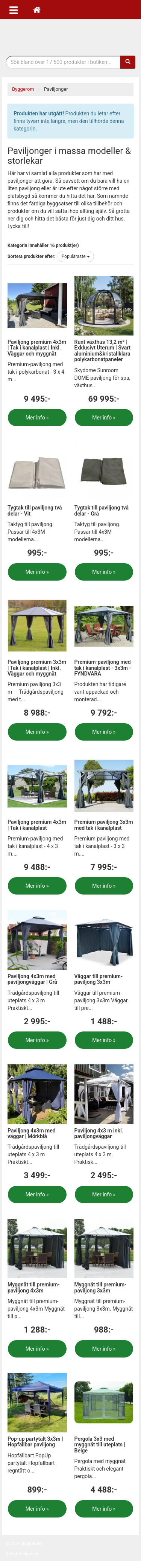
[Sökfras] (63, 62)
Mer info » (37, 418)
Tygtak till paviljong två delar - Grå (101, 510)
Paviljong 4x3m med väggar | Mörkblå (32, 1133)
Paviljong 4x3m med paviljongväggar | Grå (32, 979)
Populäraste (76, 256)
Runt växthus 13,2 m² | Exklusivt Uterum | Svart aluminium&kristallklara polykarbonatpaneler (102, 350)
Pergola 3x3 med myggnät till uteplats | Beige (100, 1445)
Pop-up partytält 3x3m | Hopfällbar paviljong (35, 1442)
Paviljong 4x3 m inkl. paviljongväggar (98, 1133)
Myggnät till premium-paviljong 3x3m (100, 1287)
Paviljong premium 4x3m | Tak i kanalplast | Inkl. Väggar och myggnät (37, 348)
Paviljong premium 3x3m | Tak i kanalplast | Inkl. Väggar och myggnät (37, 668)
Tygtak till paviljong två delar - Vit (35, 510)
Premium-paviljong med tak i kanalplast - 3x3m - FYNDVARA (102, 668)
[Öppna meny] (13, 9)
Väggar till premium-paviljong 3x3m (98, 979)
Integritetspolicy (22, 1553)
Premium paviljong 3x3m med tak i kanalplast (103, 825)
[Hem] (37, 9)
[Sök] (127, 62)
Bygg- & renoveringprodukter (71, 35)
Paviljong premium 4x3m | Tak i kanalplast (37, 825)
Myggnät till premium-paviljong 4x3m (34, 1287)
